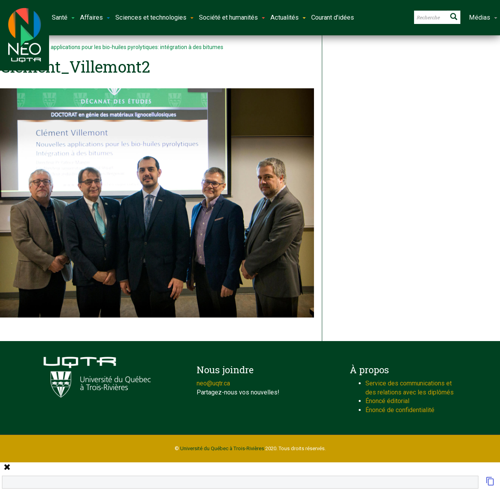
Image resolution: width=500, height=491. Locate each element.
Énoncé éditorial (387, 401)
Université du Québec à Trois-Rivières (222, 448)
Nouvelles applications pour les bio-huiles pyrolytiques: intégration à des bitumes (124, 47)
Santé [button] (63, 17)
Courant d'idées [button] (332, 17)
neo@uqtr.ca (213, 383)
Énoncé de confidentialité (399, 410)
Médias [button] (483, 17)
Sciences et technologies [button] (154, 17)
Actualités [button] (288, 17)
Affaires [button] (95, 17)
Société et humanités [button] (232, 17)
